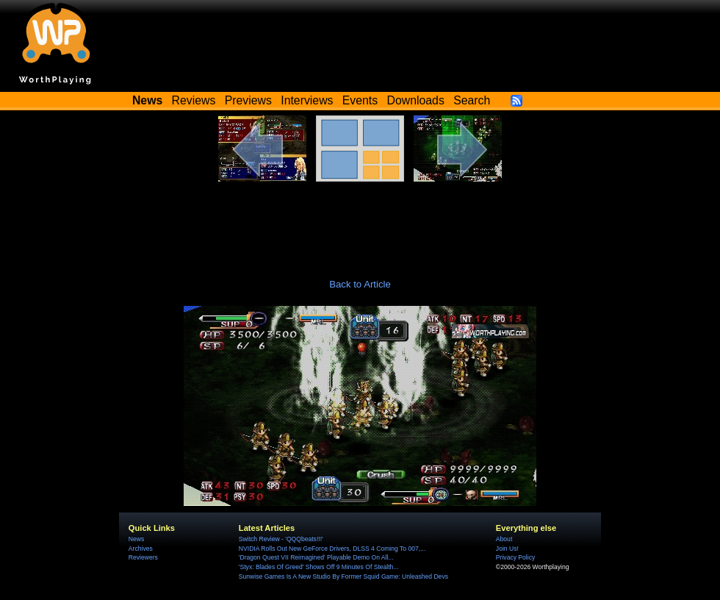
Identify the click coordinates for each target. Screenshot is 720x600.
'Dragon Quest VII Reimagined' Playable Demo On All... (316, 557)
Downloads (415, 100)
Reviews (194, 100)
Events (360, 100)
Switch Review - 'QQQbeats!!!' (281, 539)
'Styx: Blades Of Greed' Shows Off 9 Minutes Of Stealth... (319, 567)
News (136, 539)
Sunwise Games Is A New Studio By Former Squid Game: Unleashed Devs (343, 576)
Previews (248, 100)
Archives (141, 548)
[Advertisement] (360, 222)
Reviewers (143, 557)
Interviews (307, 100)
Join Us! (507, 548)
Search (471, 100)
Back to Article (360, 284)
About (504, 539)
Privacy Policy (515, 557)
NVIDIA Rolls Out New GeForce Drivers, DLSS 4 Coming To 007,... (332, 548)
